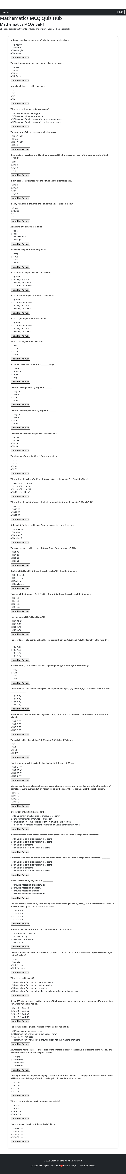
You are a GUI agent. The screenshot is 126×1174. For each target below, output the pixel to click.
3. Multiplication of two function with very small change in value (41, 821)
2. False (15, 211)
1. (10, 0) (15, 506)
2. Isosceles (17, 578)
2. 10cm (15, 796)
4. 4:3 (14, 678)
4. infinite (16, 76)
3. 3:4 (14, 675)
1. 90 (14, 959)
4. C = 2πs (16, 1114)
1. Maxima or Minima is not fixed (26, 1031)
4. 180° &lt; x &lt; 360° (21, 285)
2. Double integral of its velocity (26, 887)
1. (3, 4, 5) (16, 646)
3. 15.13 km (17, 916)
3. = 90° (15, 397)
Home (5, 12)
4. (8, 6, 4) (16, 704)
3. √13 (14, 443)
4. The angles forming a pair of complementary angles (36, 122)
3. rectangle (17, 50)
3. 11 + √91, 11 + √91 (21, 489)
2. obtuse (16, 371)
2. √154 (15, 440)
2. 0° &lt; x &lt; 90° (20, 279)
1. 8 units (16, 598)
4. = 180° (15, 400)
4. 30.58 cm (17, 1137)
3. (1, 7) (15, 558)
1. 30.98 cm (17, 1128)
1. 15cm (15, 793)
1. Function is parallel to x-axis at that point (31, 839)
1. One (14, 253)
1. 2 (13, 744)
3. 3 (13, 96)
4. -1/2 (14, 753)
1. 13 (14, 460)
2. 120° (15, 188)
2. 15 (14, 463)
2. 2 (13, 93)
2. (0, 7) (15, 555)
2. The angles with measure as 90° (27, 116)
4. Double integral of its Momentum (28, 893)
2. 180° (15, 139)
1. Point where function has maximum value (32, 982)
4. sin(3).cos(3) (18, 968)
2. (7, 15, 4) (16, 770)
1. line (14, 230)
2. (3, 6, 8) (16, 624)
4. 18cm (15, 802)
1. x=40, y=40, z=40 (20, 1008)
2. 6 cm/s (15, 1085)
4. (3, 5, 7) (16, 730)
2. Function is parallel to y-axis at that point (31, 841)
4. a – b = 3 (16, 538)
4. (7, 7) (15, 561)
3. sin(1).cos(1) (18, 965)
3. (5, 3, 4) (16, 652)
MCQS (120, 12)
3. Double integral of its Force (25, 890)
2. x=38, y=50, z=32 (20, 1011)
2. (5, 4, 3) (16, 649)
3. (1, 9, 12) (16, 627)
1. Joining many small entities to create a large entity (35, 816)
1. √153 (15, 437)
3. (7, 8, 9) (16, 701)
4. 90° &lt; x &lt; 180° (21, 308)
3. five (14, 73)
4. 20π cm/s (17, 1065)
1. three (15, 67)
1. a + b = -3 (17, 529)
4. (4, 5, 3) (16, 655)
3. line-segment (18, 236)
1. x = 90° (16, 276)
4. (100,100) (17, 942)
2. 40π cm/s (17, 1059)
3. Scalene (16, 581)
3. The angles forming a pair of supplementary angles (36, 119)
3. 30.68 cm (17, 1134)
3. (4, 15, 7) (16, 773)
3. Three (15, 259)
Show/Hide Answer (20, 57)
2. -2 (13, 747)
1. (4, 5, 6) (16, 695)
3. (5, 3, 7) (16, 727)
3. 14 (14, 466)
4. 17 (14, 469)
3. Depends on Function (22, 939)
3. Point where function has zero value (29, 988)
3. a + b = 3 (16, 535)
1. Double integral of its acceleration (28, 884)
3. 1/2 (14, 750)
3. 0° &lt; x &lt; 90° (20, 305)
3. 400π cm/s (17, 1062)
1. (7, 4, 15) (16, 767)
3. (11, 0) (15, 512)
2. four (14, 70)
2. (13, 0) (15, 509)
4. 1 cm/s (15, 1091)
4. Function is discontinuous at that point (30, 847)
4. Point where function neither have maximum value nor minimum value (45, 824)
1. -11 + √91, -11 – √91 (21, 483)
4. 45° (14, 170)
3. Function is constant (22, 844)
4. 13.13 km (17, 919)
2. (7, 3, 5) (16, 724)
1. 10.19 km (17, 910)
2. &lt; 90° (16, 394)
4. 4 (13, 99)
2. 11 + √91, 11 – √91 (21, 486)
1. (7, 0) (15, 552)
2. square (16, 47)
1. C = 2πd (16, 1105)
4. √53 (14, 446)
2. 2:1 (14, 672)
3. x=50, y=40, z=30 (20, 1014)
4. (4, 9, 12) (16, 630)
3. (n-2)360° (17, 142)
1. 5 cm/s (15, 1082)
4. (12, 216)
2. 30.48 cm (17, 1131)
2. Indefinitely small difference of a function (31, 818)
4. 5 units (16, 607)
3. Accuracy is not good (22, 1036)
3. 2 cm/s (15, 1088)
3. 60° (14, 191)
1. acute (15, 368)
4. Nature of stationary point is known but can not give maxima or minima (45, 1039)
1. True (14, 208)
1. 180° (15, 185)
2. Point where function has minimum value (31, 985)
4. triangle (16, 53)
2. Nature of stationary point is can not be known (34, 1034)
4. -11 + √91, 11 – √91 (21, 492)
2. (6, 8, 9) (16, 698)
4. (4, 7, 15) (16, 776)
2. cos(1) (15, 962)
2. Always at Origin (20, 936)
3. (12, 213)
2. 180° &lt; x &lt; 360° (21, 302)
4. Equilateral (17, 584)
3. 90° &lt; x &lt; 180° (21, 282)
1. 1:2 (14, 669)
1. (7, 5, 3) (16, 721)
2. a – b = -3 (17, 532)
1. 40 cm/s (16, 1056)
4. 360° (15, 145)
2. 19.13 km (17, 913)
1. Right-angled (18, 575)
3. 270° (15, 351)
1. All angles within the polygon (26, 113)
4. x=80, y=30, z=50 (20, 1016)
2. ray (14, 233)
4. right (15, 377)
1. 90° (14, 162)
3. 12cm (15, 799)
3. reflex (15, 374)
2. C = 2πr (16, 1108)
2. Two (14, 256)
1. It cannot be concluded (23, 933)
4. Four (15, 262)
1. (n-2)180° (17, 136)
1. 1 (13, 90)
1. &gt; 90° (16, 391)
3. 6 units (16, 604)
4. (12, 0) (15, 515)
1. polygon (16, 44)
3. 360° (15, 168)
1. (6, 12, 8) (16, 621)
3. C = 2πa (16, 1111)
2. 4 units (16, 601)
